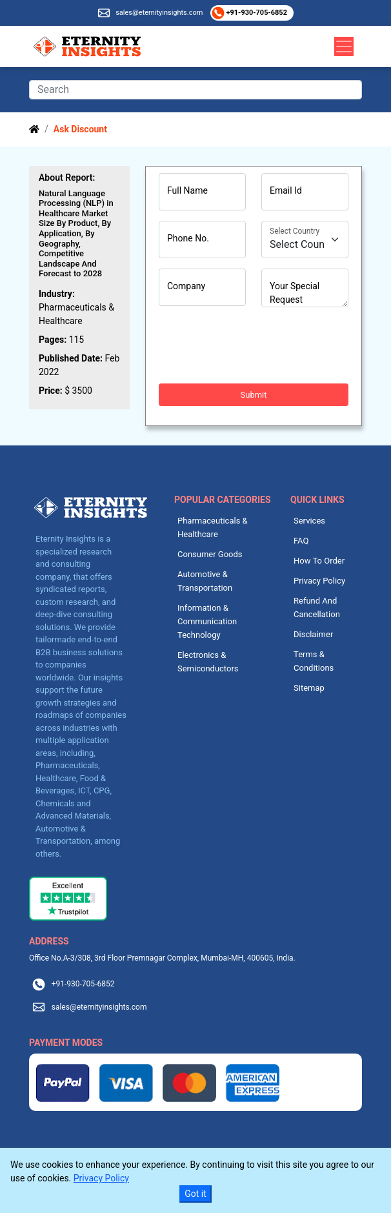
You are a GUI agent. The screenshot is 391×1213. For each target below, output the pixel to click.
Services (309, 520)
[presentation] (257, 345)
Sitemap (309, 688)
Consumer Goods (210, 554)
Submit (254, 395)
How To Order (319, 561)
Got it (195, 1193)
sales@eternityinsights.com (159, 12)
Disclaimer (313, 634)
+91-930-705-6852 (256, 12)
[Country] (304, 239)
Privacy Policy (319, 581)
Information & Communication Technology (207, 621)
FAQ (301, 540)
